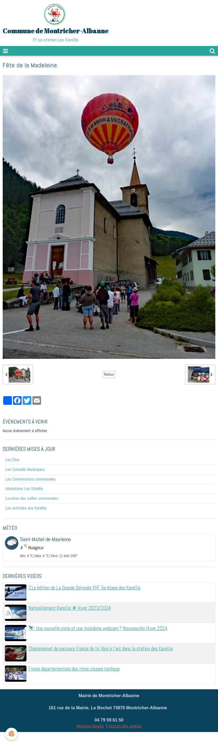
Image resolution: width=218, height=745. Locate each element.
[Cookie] (11, 734)
